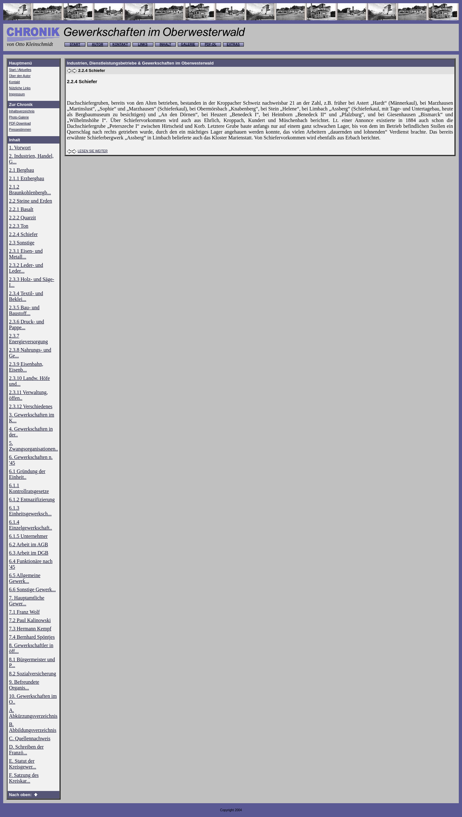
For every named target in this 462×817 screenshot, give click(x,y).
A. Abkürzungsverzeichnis (33, 713)
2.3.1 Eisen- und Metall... (26, 253)
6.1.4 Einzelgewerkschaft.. (30, 525)
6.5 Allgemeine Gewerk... (24, 578)
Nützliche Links (19, 88)
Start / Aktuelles (20, 70)
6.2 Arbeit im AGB (28, 544)
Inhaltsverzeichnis (21, 111)
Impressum (17, 94)
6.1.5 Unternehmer (28, 536)
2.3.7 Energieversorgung (28, 338)
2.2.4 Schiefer (23, 234)
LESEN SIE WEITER (92, 151)
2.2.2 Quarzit (22, 217)
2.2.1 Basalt (21, 209)
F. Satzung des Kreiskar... (24, 778)
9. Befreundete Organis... (24, 684)
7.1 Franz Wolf (24, 612)
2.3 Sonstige (21, 242)
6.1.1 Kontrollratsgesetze (29, 488)
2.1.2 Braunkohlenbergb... (30, 189)
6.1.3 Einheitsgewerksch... (30, 510)
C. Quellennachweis (29, 738)
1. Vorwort (20, 147)
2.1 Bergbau (21, 170)
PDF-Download (20, 123)
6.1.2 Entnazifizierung (32, 499)
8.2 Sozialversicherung (32, 673)
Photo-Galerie (19, 117)
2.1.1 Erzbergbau (26, 178)
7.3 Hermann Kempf (30, 628)
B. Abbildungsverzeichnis (32, 727)
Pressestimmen (20, 129)
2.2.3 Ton (18, 226)
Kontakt (14, 82)
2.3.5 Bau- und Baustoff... (24, 310)
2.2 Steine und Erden (30, 201)
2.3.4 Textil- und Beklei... (26, 296)
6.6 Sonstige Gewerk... (32, 589)
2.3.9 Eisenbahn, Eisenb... (26, 367)
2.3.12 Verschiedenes (30, 406)
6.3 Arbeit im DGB (28, 553)
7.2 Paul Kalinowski (30, 620)
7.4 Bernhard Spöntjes (32, 637)
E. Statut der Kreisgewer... (22, 763)
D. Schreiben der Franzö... (26, 749)
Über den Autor (19, 76)
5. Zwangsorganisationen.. (33, 446)
